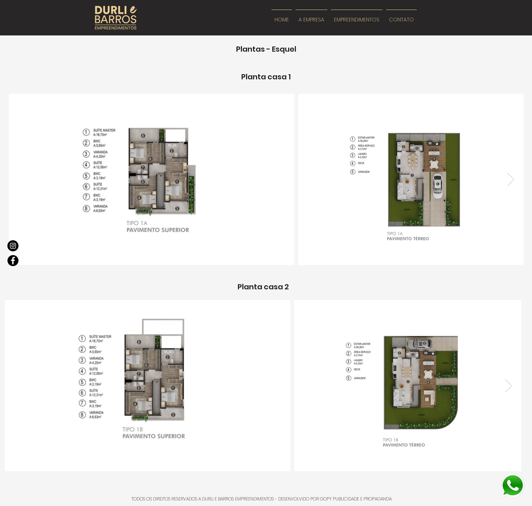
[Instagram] (12, 245)
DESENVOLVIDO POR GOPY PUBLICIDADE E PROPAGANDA (335, 499)
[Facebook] (12, 260)
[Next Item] (511, 179)
